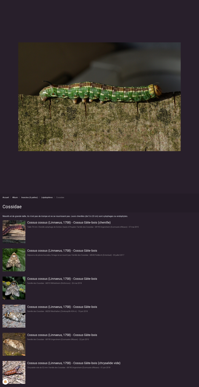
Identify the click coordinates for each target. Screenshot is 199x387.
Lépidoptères (47, 197)
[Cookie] (5, 382)
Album (15, 197)
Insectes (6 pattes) (29, 197)
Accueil (6, 197)
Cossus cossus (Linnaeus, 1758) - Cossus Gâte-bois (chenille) (69, 222)
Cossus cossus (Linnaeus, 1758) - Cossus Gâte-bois (62, 250)
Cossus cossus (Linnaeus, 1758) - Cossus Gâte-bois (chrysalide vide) (73, 363)
